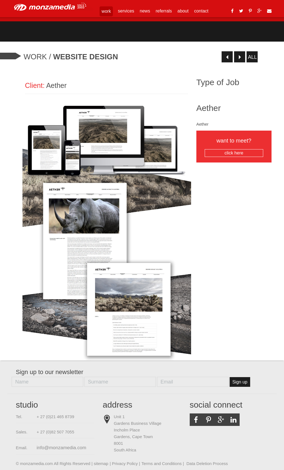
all (252, 57)
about (183, 11)
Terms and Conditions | (163, 463)
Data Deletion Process (207, 463)
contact (201, 11)
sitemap (101, 463)
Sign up (239, 382)
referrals (164, 11)
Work (35, 57)
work (106, 11)
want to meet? (234, 147)
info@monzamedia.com (61, 447)
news (145, 11)
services (126, 11)
